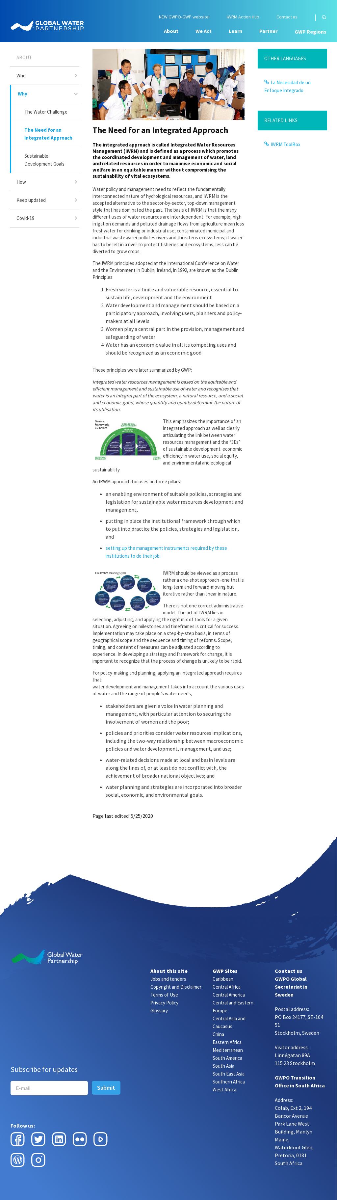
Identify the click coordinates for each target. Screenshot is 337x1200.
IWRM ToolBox (285, 144)
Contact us (287, 17)
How (21, 182)
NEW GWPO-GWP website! (184, 17)
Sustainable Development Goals (44, 160)
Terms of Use (164, 995)
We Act (203, 31)
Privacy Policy (164, 1003)
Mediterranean (228, 1050)
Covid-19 (25, 218)
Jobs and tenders (168, 979)
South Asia (223, 1066)
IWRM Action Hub (243, 17)
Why (22, 94)
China (218, 1034)
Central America (229, 995)
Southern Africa (229, 1082)
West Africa (224, 1089)
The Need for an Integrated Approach (48, 134)
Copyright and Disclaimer (175, 987)
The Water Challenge (45, 112)
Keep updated (31, 200)
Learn (235, 31)
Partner (268, 31)
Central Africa (227, 987)
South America (227, 1058)
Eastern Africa (227, 1042)
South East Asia (229, 1074)
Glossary (159, 1010)
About (171, 31)
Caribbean (223, 979)
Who (21, 75)
